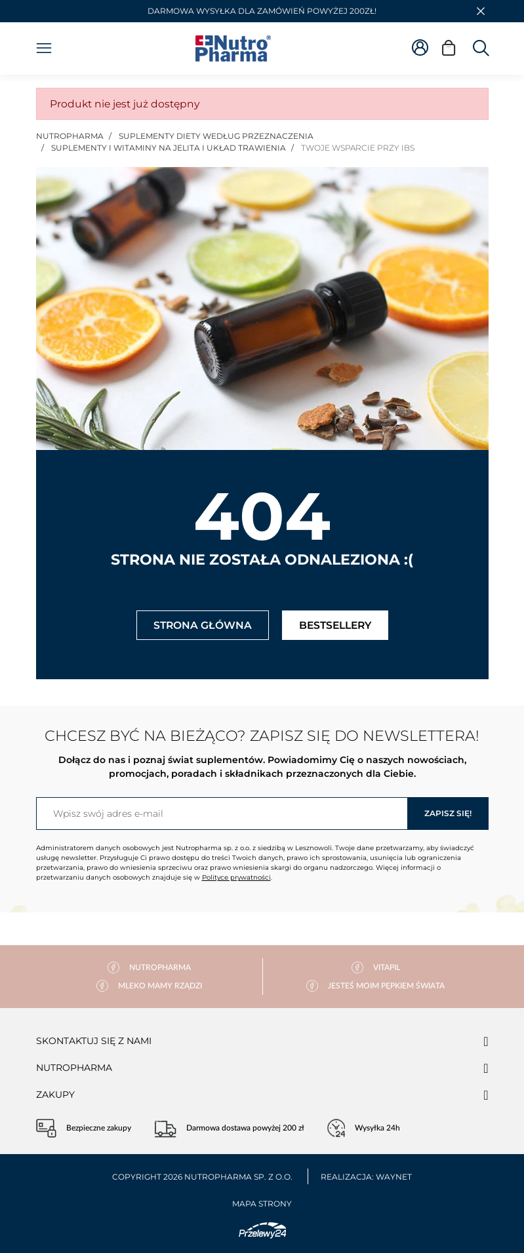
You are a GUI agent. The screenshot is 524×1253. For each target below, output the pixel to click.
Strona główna (202, 625)
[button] (481, 11)
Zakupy (55, 1094)
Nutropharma (74, 1068)
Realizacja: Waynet (366, 1177)
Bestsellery (335, 625)
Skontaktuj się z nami (93, 1041)
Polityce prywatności (236, 877)
